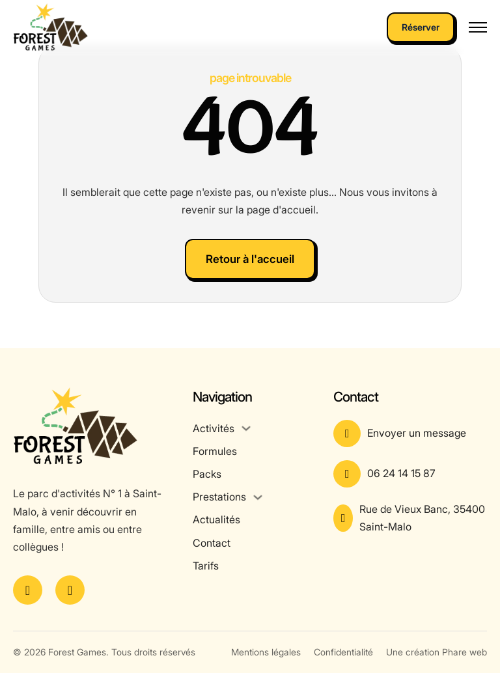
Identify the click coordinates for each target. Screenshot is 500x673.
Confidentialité (343, 651)
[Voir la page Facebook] (27, 590)
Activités (213, 428)
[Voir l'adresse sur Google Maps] (410, 518)
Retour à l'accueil (250, 259)
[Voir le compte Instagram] (70, 590)
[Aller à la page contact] (410, 433)
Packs (207, 473)
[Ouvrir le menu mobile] (478, 27)
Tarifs (206, 565)
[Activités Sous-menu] (246, 428)
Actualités (216, 519)
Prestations (219, 496)
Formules (215, 451)
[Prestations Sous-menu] (258, 497)
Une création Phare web (436, 651)
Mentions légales (266, 651)
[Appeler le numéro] (410, 474)
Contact (211, 542)
